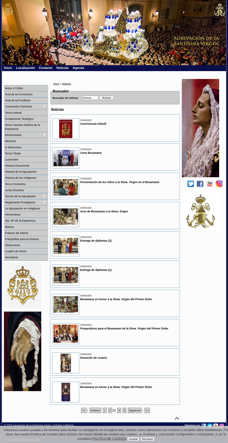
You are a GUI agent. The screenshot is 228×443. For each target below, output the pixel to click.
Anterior (95, 410)
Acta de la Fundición (17, 100)
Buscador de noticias (65, 97)
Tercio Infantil (13, 112)
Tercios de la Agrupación (20, 196)
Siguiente (135, 410)
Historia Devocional (17, 165)
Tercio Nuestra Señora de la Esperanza (22, 126)
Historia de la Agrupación (20, 171)
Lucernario (11, 159)
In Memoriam (13, 147)
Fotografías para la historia (22, 239)
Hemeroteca (12, 214)
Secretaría (11, 257)
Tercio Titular (13, 153)
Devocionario (13, 135)
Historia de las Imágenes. (21, 177)
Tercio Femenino (15, 184)
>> (147, 410)
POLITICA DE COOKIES (109, 438)
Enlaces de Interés (16, 233)
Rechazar (147, 438)
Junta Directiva (14, 190)
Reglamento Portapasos (20, 202)
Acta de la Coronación (19, 94)
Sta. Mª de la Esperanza (20, 220)
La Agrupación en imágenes (22, 208)
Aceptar (133, 438)
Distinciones (12, 245)
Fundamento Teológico (19, 118)
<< (83, 410)
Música (9, 226)
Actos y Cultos (14, 88)
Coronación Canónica (18, 106)
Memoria (10, 141)
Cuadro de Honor (16, 251)
